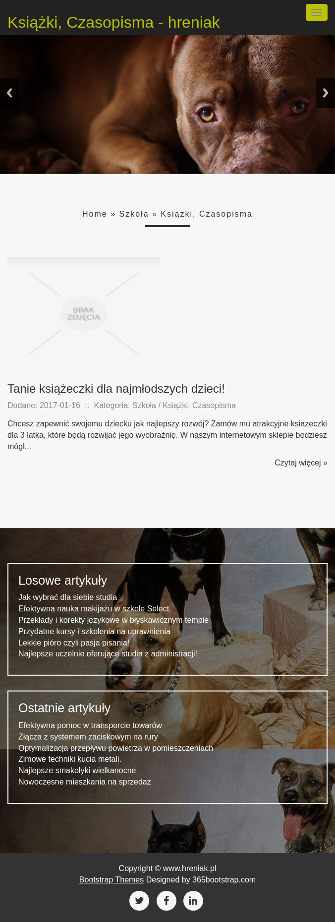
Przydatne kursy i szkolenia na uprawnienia (94, 631)
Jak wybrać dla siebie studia (67, 597)
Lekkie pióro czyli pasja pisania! (73, 643)
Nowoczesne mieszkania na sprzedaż (84, 782)
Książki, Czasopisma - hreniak (113, 22)
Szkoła (134, 214)
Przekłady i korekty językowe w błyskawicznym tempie (113, 620)
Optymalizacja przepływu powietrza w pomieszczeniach (115, 748)
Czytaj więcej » (301, 463)
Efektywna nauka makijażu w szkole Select (93, 608)
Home (95, 214)
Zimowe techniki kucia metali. (69, 759)
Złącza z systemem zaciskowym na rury (88, 737)
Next (325, 93)
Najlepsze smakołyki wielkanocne (77, 770)
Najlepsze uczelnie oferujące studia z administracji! (107, 653)
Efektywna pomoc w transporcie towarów (90, 725)
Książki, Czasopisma (207, 214)
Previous (9, 93)
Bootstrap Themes (111, 880)
